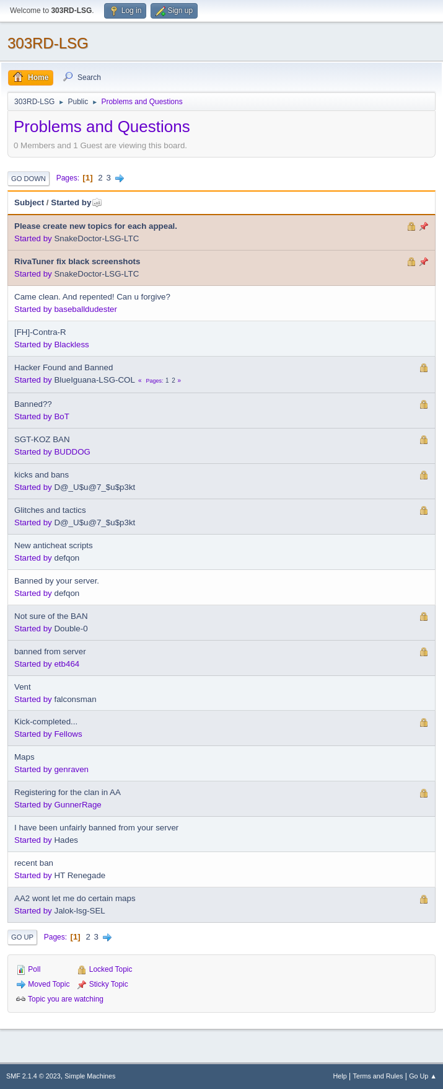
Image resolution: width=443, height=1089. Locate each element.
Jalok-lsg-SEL (79, 910)
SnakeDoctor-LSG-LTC (96, 238)
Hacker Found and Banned (63, 367)
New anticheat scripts (53, 545)
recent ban (33, 863)
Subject (29, 202)
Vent (22, 686)
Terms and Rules (378, 1076)
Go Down (28, 178)
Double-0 (70, 628)
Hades (66, 840)
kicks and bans (41, 474)
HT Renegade (79, 875)
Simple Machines (89, 1076)
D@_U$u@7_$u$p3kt (94, 487)
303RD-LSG (48, 43)
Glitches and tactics (50, 510)
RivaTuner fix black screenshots (77, 261)
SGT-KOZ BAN (42, 439)
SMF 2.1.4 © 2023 (33, 1076)
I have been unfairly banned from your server (96, 827)
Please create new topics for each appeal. (95, 226)
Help (340, 1076)
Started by (76, 202)
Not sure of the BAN (51, 616)
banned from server (50, 651)
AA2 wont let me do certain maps (75, 898)
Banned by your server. (56, 580)
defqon (66, 557)
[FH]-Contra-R (40, 332)
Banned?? (33, 404)
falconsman (75, 699)
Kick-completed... (45, 721)
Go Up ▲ (423, 1076)
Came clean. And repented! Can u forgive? (92, 296)
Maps (24, 757)
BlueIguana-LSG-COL (94, 379)
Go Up (22, 937)
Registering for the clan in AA (67, 792)
